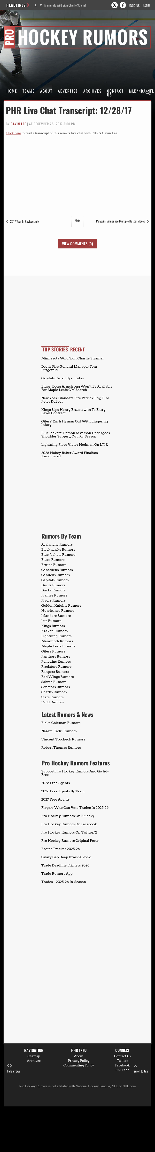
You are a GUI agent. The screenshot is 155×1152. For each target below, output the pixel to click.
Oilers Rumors (53, 651)
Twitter (122, 1061)
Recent (77, 349)
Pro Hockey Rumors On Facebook (69, 824)
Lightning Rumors (56, 636)
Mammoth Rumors (57, 641)
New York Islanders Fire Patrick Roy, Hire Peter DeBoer (75, 399)
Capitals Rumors (55, 580)
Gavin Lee (18, 123)
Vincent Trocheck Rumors (63, 739)
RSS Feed (123, 1070)
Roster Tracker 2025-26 (60, 849)
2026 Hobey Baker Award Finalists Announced (69, 454)
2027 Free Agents (55, 799)
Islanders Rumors (56, 616)
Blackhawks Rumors (58, 549)
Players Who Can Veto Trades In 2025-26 (75, 808)
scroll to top (141, 1068)
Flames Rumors (54, 595)
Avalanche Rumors (57, 544)
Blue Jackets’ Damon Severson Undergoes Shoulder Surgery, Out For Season (75, 434)
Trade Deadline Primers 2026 (65, 865)
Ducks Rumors (53, 590)
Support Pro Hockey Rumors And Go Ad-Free (75, 773)
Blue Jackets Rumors (58, 554)
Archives (92, 91)
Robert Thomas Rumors (61, 747)
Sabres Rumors (54, 682)
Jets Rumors (51, 621)
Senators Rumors (55, 687)
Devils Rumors (53, 585)
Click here (13, 133)
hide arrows (13, 1068)
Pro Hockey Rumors (21, 27)
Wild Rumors (52, 702)
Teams (29, 91)
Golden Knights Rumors (61, 605)
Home (12, 91)
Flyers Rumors (53, 600)
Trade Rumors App (57, 873)
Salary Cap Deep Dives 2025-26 (66, 857)
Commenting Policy (78, 1065)
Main (77, 220)
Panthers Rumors (55, 656)
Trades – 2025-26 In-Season (63, 882)
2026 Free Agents (55, 783)
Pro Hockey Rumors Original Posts (70, 840)
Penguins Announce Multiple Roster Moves (120, 221)
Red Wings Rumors (57, 677)
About (46, 91)
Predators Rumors (56, 666)
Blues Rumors (53, 560)
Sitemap (33, 1056)
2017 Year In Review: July (24, 221)
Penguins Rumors (56, 661)
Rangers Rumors (55, 672)
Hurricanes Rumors (58, 610)
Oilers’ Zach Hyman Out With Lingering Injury (74, 423)
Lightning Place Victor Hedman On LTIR (74, 444)
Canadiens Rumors (57, 570)
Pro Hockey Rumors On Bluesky (67, 816)
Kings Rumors (53, 626)
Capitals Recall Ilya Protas (62, 378)
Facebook (122, 1065)
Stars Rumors (52, 697)
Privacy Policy (79, 1061)
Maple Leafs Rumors (58, 646)
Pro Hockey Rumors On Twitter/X (69, 832)
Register (134, 5)
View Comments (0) (77, 243)
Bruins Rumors (54, 565)
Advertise (68, 91)
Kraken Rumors (54, 631)
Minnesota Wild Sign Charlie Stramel (65, 5)
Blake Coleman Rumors (61, 723)
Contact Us (115, 93)
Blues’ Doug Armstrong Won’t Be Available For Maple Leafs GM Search (77, 388)
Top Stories (55, 349)
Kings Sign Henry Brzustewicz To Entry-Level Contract (74, 411)
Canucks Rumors (55, 575)
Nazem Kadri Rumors (59, 731)
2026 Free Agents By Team (63, 791)
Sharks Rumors (54, 692)
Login (146, 5)
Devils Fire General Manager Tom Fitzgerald (69, 368)
